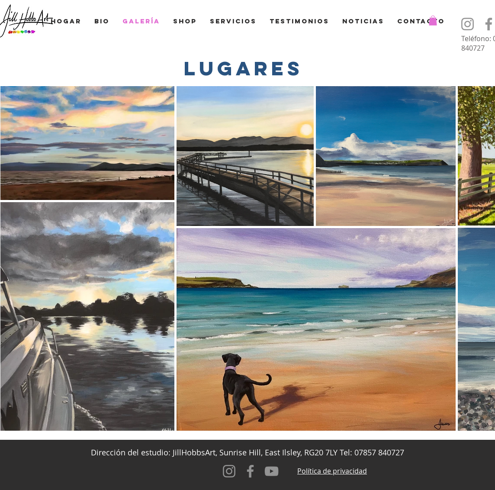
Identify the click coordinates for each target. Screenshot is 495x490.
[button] (433, 21)
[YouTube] (271, 471)
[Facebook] (250, 471)
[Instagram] (467, 24)
